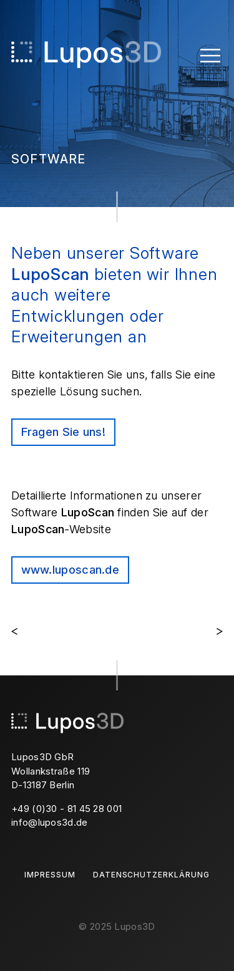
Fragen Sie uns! (63, 431)
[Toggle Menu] (210, 54)
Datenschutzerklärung (151, 874)
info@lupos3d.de (49, 822)
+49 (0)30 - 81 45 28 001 (66, 808)
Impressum (50, 874)
